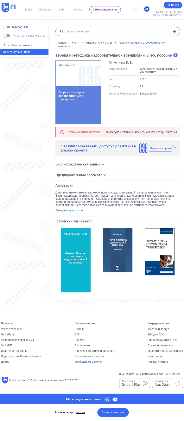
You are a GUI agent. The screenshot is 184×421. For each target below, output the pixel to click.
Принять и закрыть (113, 412)
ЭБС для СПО (156, 334)
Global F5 (6, 345)
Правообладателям (160, 345)
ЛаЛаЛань (8, 334)
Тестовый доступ (158, 329)
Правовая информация (89, 356)
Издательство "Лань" (14, 350)
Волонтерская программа (17, 339)
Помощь (79, 329)
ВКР (61, 9)
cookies (80, 412)
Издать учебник (158, 361)
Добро (5, 361)
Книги (29, 9)
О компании (82, 345)
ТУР (76, 334)
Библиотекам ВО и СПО (162, 339)
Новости (79, 339)
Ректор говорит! (11, 329)
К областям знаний (20, 45)
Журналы (45, 9)
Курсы (77, 9)
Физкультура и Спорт (16, 51)
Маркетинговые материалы (165, 350)
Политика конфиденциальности (94, 350)
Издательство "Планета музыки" (21, 356)
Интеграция (155, 356)
